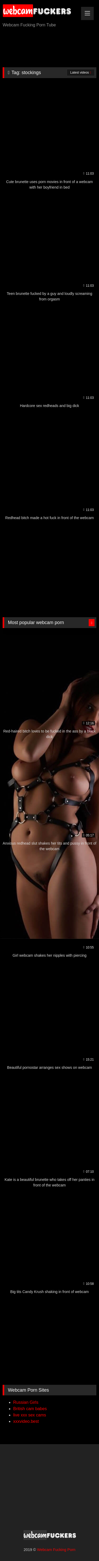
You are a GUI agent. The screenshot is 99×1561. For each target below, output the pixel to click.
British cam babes (30, 1408)
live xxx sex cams (29, 1415)
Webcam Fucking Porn (56, 1550)
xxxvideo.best (26, 1421)
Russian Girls (25, 1402)
